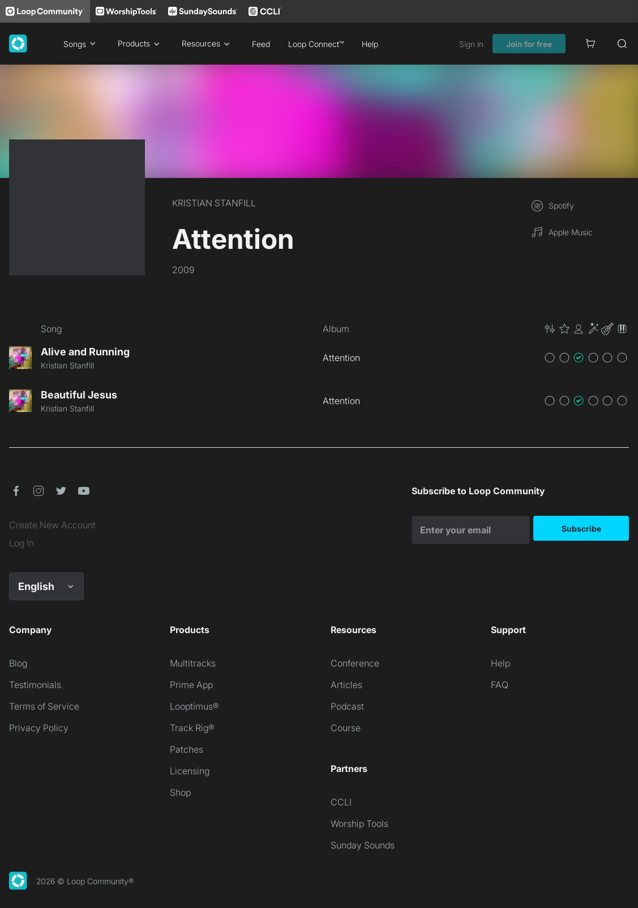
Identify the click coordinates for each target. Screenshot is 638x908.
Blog (18, 663)
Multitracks (193, 663)
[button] (586, 329)
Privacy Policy (38, 727)
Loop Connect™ (316, 44)
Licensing (189, 771)
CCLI (341, 802)
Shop (180, 792)
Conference (355, 663)
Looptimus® (194, 706)
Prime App (191, 684)
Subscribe (581, 528)
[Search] (622, 43)
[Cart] (590, 43)
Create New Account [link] (52, 525)
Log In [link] (21, 543)
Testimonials (35, 684)
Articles (346, 684)
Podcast (347, 706)
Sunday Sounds (363, 845)
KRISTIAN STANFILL (214, 203)
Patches (186, 749)
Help (370, 44)
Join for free (529, 44)
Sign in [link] (471, 44)
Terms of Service (44, 706)
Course (346, 727)
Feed (261, 44)
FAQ (499, 684)
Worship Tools (359, 823)
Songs (81, 43)
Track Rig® (192, 727)
